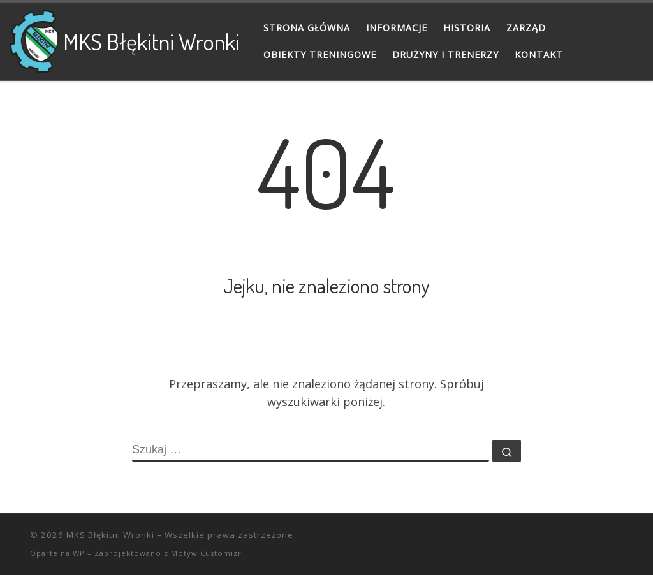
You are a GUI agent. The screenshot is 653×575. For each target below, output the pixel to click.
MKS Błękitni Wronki (110, 535)
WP (79, 553)
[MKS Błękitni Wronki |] (34, 38)
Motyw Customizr (206, 553)
